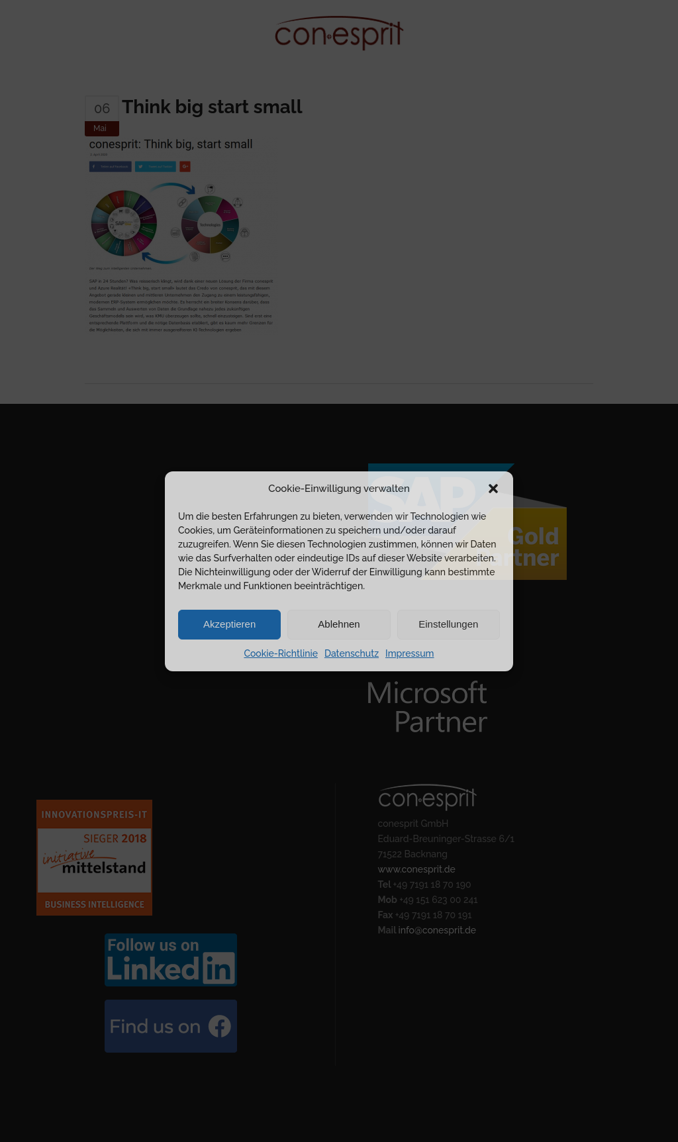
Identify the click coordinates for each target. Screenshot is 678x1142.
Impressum (409, 653)
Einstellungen (448, 624)
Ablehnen (339, 624)
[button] (493, 488)
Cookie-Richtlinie (280, 653)
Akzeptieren (229, 624)
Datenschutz (351, 653)
